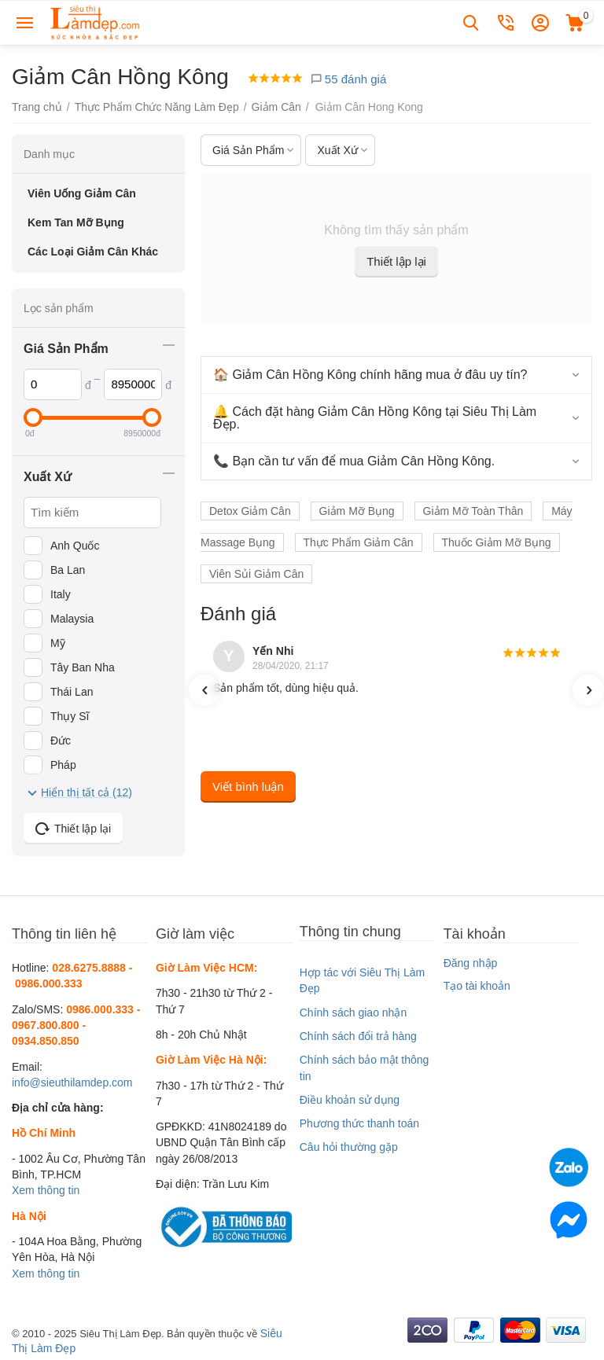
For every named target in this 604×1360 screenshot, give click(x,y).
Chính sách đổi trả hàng (358, 1036)
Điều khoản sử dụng (350, 1100)
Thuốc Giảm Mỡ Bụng (496, 542)
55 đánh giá (348, 79)
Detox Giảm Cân (250, 511)
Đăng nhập (471, 963)
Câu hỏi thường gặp (349, 1147)
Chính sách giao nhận (353, 1012)
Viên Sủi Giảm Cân (256, 574)
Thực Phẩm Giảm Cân (359, 542)
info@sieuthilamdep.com (72, 1082)
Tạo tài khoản (477, 986)
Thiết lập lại (396, 261)
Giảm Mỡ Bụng (357, 511)
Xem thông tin (45, 1190)
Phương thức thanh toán (359, 1123)
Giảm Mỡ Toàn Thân (473, 511)
